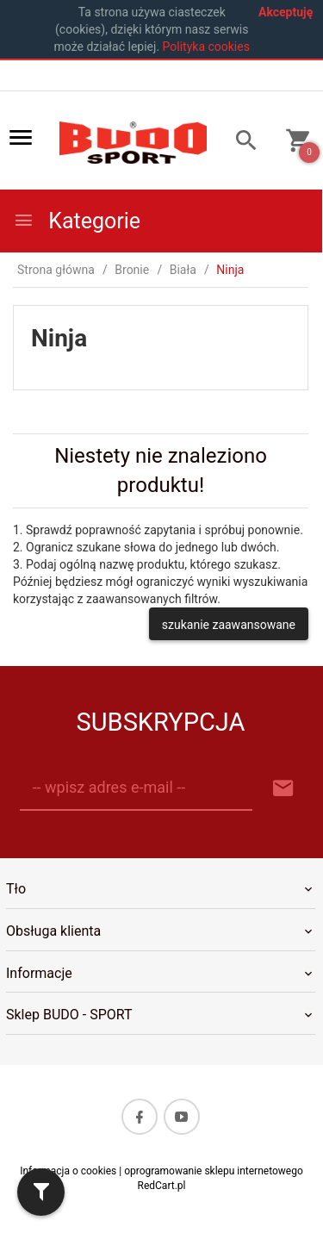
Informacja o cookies (68, 1171)
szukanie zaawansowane (228, 625)
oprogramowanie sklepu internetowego (213, 1171)
